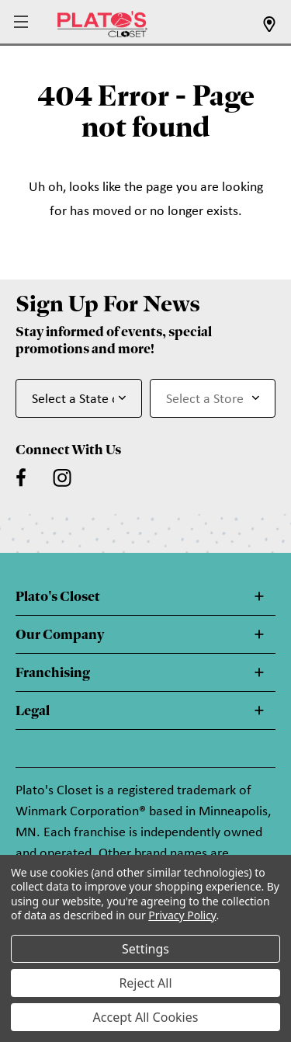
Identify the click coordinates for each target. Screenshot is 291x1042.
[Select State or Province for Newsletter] (79, 398)
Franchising (53, 672)
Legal (33, 710)
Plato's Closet (58, 596)
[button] (23, 23)
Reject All (145, 983)
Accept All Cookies (146, 1017)
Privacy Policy (182, 915)
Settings (145, 948)
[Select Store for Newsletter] (213, 398)
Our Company (60, 634)
